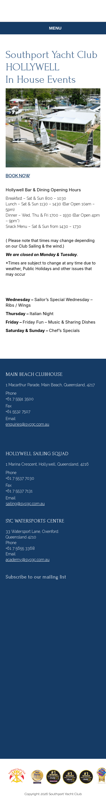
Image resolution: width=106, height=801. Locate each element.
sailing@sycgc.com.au (25, 503)
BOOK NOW (18, 175)
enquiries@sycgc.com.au (27, 424)
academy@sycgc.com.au (27, 559)
